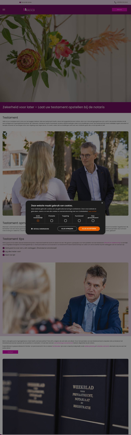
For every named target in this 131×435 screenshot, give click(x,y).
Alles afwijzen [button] (67, 229)
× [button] (102, 203)
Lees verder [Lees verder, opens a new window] (92, 211)
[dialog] (65, 217)
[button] (40, 229)
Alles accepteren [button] (89, 229)
